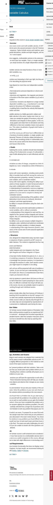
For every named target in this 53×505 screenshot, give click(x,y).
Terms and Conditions (10, 486)
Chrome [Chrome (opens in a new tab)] (25, 450)
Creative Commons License (12, 483)
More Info (46, 20)
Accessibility (7, 480)
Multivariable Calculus (16, 12)
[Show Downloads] (45, 351)
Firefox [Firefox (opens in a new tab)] (14, 450)
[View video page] (13, 350)
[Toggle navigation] (3, 2)
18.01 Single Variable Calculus (35, 40)
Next (13, 31)
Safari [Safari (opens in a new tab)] (19, 450)
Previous (8, 31)
